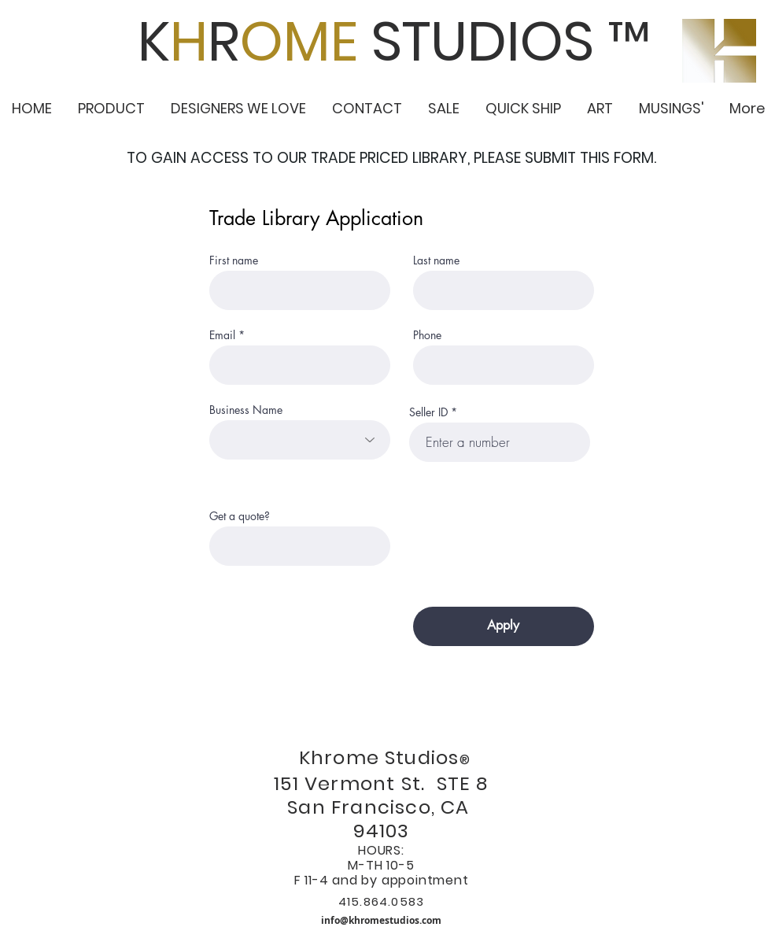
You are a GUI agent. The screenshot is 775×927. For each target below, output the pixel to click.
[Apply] (503, 626)
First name (233, 260)
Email (222, 335)
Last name (436, 260)
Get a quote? (239, 516)
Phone (427, 335)
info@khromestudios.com (381, 920)
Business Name (245, 409)
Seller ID (428, 412)
